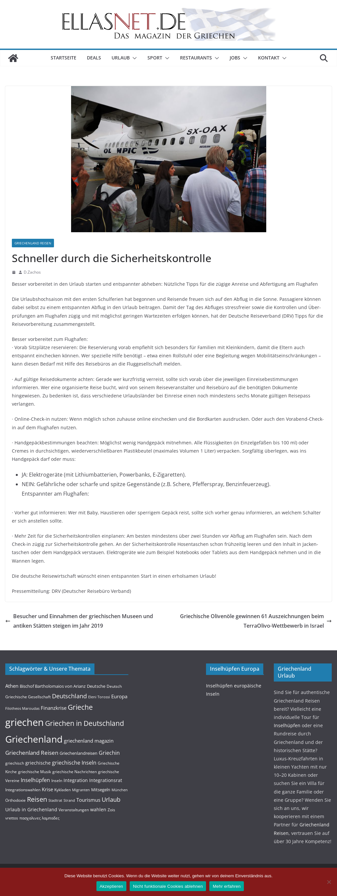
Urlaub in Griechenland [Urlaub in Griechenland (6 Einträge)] (31, 809)
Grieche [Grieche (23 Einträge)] (80, 707)
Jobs (235, 58)
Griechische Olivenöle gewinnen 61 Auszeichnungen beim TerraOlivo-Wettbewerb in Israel (256, 621)
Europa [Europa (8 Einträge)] (119, 696)
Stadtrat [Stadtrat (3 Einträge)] (55, 800)
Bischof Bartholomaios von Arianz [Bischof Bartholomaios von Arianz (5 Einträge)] (53, 686)
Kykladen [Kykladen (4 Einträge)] (62, 790)
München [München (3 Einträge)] (120, 790)
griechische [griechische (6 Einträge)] (38, 763)
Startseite (63, 58)
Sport (154, 58)
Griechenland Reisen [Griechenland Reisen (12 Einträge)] (31, 752)
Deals (94, 58)
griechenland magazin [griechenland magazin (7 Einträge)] (89, 740)
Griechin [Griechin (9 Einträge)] (109, 752)
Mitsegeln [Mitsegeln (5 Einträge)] (100, 790)
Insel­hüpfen (287, 725)
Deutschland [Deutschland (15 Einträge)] (69, 696)
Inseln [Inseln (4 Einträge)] (56, 780)
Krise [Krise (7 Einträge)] (47, 789)
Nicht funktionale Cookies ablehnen (168, 886)
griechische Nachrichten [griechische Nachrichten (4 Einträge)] (74, 771)
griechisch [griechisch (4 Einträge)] (14, 763)
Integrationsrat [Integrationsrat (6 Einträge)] (105, 780)
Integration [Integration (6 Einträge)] (76, 780)
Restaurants (196, 58)
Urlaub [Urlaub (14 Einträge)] (111, 799)
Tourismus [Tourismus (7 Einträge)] (88, 799)
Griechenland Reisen (32, 243)
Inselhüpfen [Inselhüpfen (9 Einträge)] (35, 780)
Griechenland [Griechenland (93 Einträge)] (34, 739)
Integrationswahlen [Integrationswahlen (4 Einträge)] (22, 790)
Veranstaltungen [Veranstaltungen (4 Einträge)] (74, 810)
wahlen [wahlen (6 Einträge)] (98, 809)
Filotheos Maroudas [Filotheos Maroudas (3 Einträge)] (22, 708)
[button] (133, 58)
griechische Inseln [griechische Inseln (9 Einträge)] (74, 762)
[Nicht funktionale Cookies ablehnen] (328, 882)
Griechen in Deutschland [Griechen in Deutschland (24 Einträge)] (84, 723)
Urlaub (121, 58)
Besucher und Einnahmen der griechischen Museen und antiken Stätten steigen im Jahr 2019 (79, 621)
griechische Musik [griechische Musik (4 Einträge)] (34, 771)
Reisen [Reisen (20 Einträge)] (37, 799)
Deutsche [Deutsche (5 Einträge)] (96, 686)
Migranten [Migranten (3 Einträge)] (81, 790)
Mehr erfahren (227, 886)
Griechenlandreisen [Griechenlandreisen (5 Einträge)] (78, 753)
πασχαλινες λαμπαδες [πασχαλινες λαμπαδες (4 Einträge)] (39, 818)
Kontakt (268, 58)
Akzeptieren (111, 886)
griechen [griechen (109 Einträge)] (24, 722)
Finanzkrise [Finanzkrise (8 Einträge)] (53, 708)
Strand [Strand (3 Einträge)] (69, 800)
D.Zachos (32, 272)
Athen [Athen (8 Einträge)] (11, 686)
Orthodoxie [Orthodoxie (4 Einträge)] (15, 800)
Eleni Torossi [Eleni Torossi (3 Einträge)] (99, 697)
